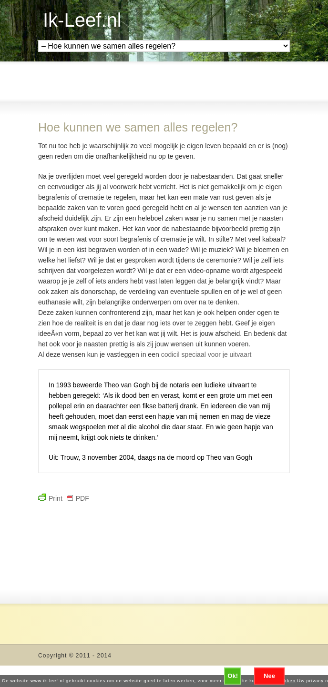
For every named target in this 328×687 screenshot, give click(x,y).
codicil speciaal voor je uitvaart (206, 354)
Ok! (232, 675)
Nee (269, 675)
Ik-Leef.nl (82, 20)
